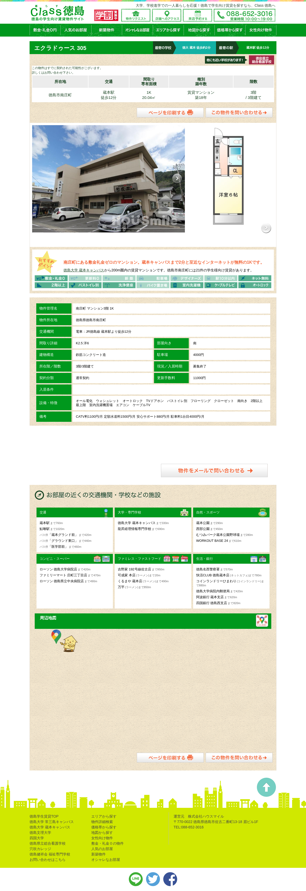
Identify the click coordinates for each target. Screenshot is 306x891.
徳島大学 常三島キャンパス (52, 821)
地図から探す (102, 832)
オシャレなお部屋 (105, 859)
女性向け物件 (102, 837)
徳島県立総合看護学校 (48, 843)
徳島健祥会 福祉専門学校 (50, 853)
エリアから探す (103, 815)
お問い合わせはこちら (48, 859)
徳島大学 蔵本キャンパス (84, 269)
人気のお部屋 (102, 848)
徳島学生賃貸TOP (44, 815)
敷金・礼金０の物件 (107, 843)
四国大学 (37, 837)
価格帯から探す (103, 826)
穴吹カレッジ (40, 848)
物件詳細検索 (102, 821)
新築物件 (98, 853)
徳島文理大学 (40, 832)
